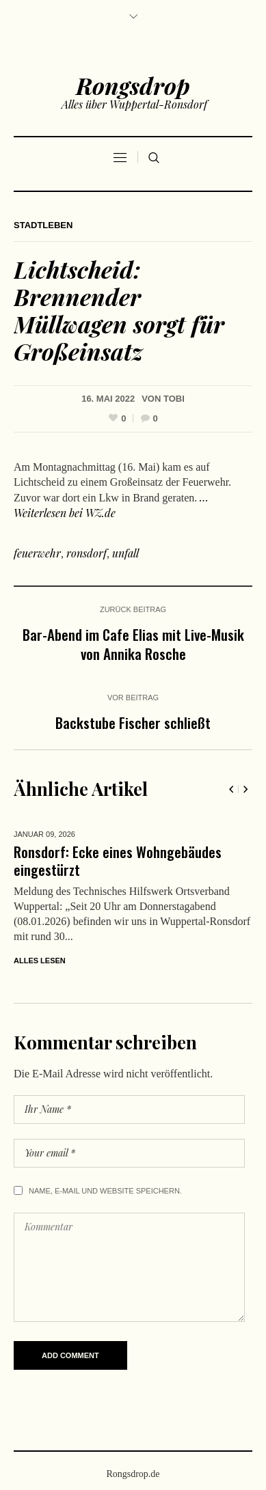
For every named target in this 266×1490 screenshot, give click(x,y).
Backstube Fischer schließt (133, 722)
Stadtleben (43, 225)
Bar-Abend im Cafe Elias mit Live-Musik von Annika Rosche (133, 644)
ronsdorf (86, 553)
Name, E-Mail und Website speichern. (105, 1191)
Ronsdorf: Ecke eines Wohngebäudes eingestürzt (118, 860)
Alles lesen (40, 960)
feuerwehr (37, 553)
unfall (125, 553)
